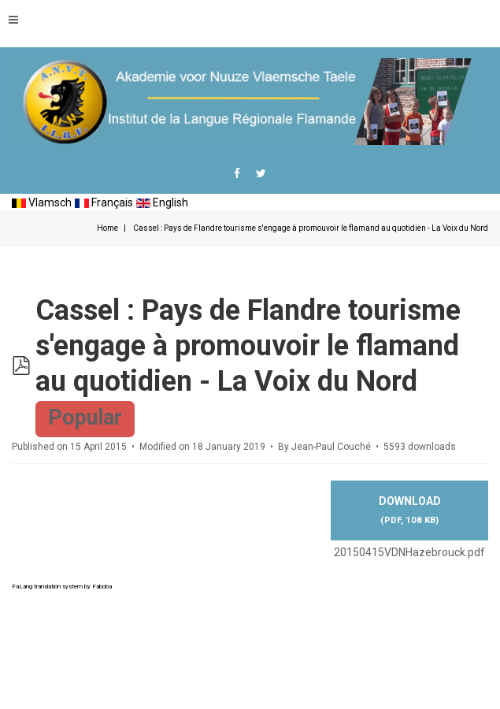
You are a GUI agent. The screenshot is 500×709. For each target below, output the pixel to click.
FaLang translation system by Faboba (62, 586)
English (162, 202)
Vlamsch (42, 202)
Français (104, 202)
